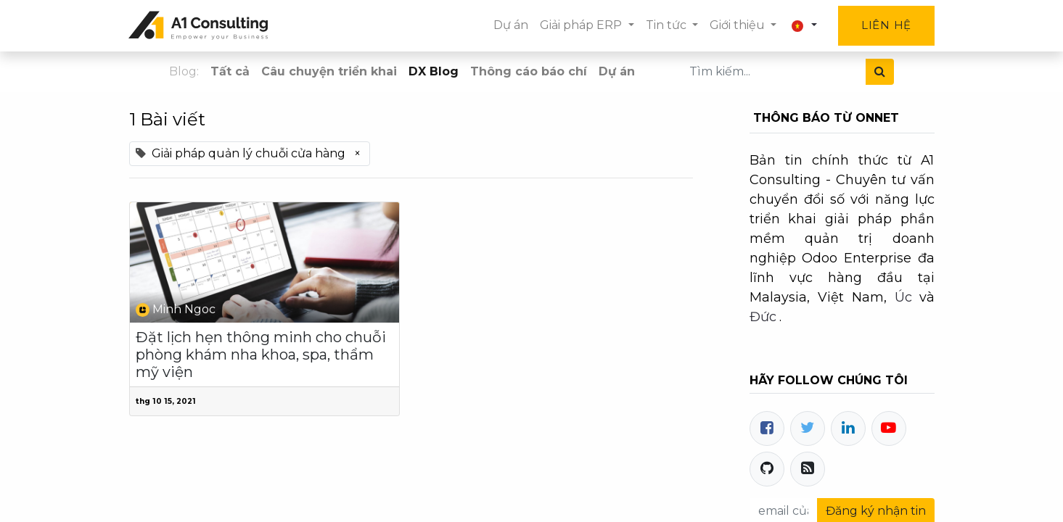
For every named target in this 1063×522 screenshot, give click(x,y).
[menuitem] (511, 25)
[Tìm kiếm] (880, 72)
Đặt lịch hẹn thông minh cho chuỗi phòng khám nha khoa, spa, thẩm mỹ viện (261, 354)
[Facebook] (767, 428)
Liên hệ (886, 25)
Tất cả (230, 71)
